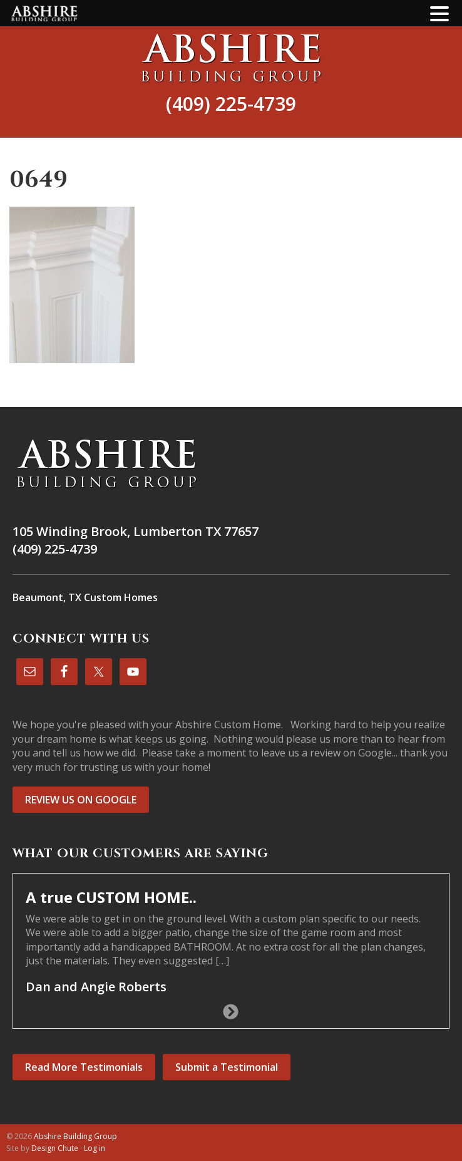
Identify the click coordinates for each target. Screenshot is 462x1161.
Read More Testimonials (84, 1067)
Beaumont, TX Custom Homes (85, 597)
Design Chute (54, 1148)
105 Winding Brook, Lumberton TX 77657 (136, 531)
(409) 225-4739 (231, 103)
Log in (94, 1148)
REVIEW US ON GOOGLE (80, 800)
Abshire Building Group (231, 57)
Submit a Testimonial (226, 1067)
